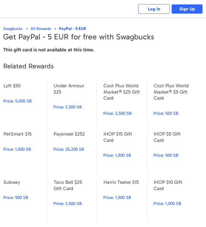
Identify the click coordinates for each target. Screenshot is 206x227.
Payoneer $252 (75, 152)
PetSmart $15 (25, 152)
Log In (154, 9)
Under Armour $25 (75, 104)
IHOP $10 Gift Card (175, 200)
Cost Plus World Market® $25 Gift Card (125, 104)
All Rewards (41, 28)
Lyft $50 (25, 104)
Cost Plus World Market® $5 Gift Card (175, 104)
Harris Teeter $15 (125, 200)
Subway (25, 200)
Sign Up (187, 9)
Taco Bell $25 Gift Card (75, 200)
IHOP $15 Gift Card (125, 152)
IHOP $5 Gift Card (175, 152)
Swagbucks (13, 28)
